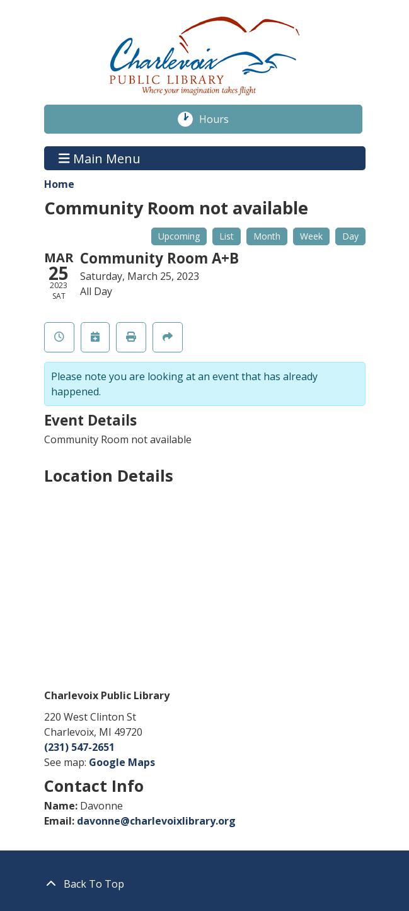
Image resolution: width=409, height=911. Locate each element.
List (226, 236)
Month (266, 236)
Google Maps (122, 762)
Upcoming (179, 236)
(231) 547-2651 (79, 747)
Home (59, 184)
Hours (220, 119)
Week (311, 236)
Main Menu (100, 157)
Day (350, 236)
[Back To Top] (205, 884)
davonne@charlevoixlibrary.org (156, 821)
